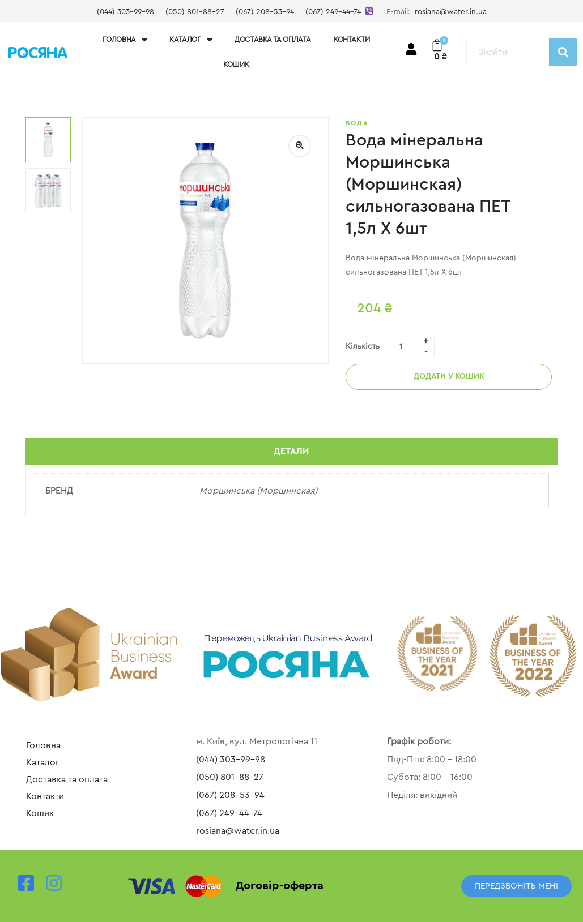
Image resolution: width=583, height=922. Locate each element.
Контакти (352, 39)
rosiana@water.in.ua (451, 12)
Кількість (363, 346)
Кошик (236, 64)
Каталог (190, 39)
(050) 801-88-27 (194, 12)
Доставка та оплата (273, 39)
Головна (125, 39)
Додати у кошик (449, 376)
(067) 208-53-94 (265, 12)
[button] (516, 886)
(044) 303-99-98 (125, 12)
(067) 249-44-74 (333, 12)
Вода (357, 122)
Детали (291, 451)
